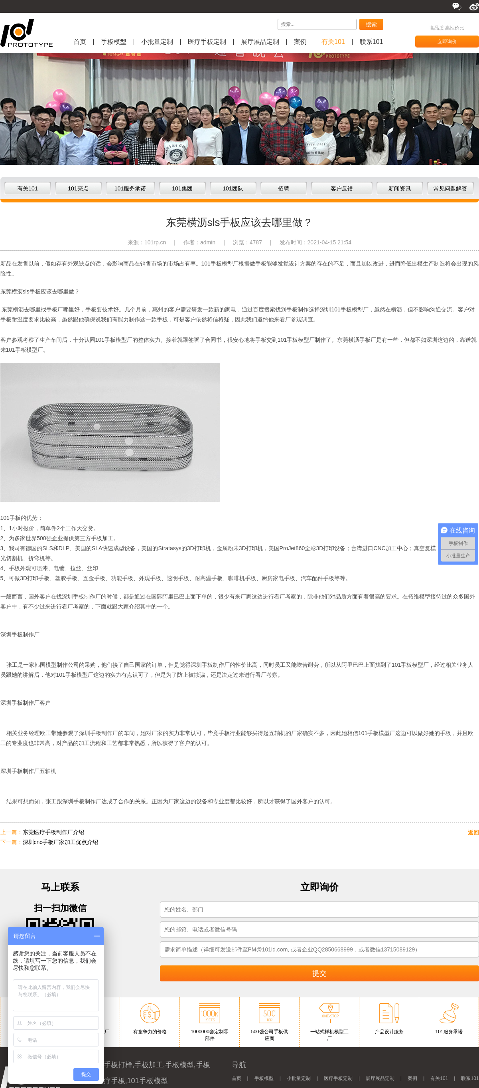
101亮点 (78, 188)
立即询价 (447, 41)
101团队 (233, 188)
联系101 (371, 42)
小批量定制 (157, 42)
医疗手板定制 (207, 42)
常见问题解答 (450, 188)
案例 (300, 42)
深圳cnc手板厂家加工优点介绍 (61, 842)
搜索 (371, 24)
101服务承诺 (130, 188)
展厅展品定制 (260, 42)
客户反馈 (342, 188)
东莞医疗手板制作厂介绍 (53, 832)
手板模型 (113, 42)
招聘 (283, 188)
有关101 (333, 42)
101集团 (182, 188)
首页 (79, 42)
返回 (473, 832)
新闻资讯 (399, 188)
